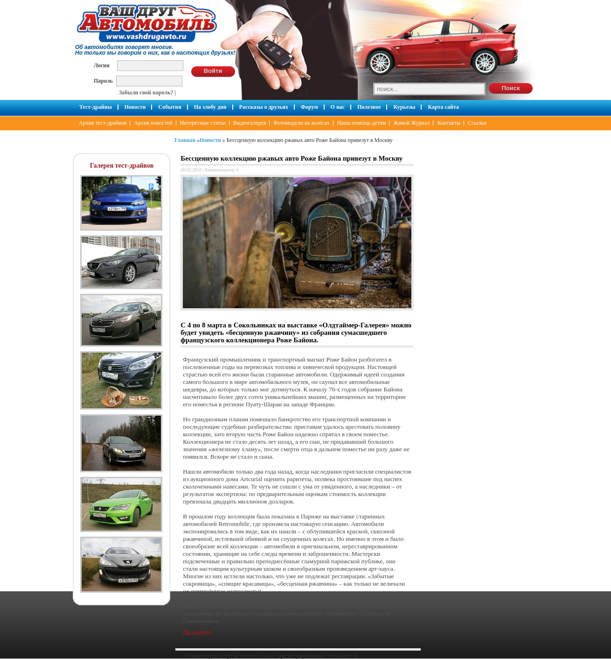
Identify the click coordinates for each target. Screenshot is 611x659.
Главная (184, 140)
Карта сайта (443, 107)
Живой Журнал (411, 123)
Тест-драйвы (95, 107)
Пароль (103, 81)
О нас (338, 107)
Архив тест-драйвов (102, 123)
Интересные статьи (203, 123)
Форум (309, 107)
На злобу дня (210, 107)
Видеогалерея (249, 123)
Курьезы (404, 107)
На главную (197, 632)
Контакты (448, 123)
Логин (102, 65)
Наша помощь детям (361, 123)
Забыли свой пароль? (146, 92)
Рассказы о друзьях (263, 107)
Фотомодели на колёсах (301, 123)
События (169, 107)
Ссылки (477, 123)
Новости (135, 107)
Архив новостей (153, 123)
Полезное (369, 107)
